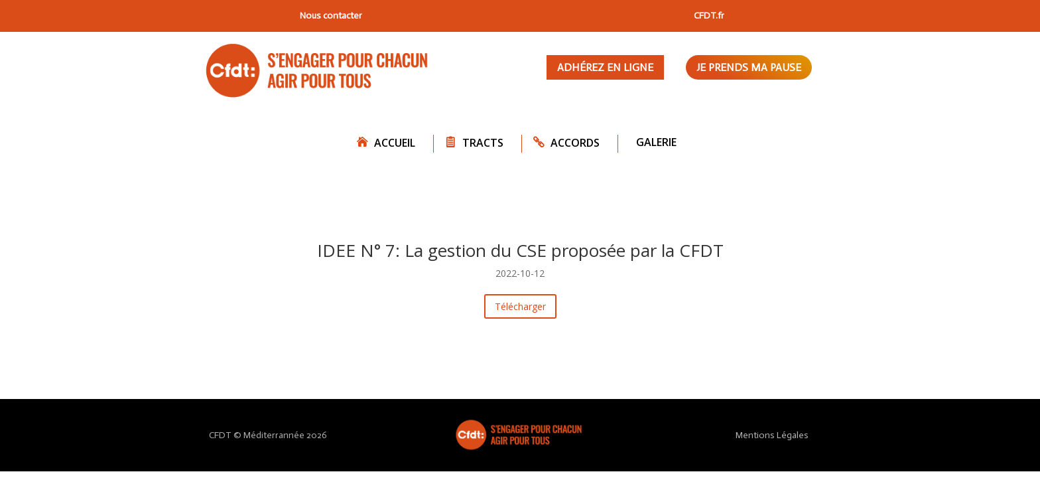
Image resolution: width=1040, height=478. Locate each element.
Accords (575, 142)
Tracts (482, 142)
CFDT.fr (709, 15)
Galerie (656, 142)
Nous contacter (331, 15)
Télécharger (520, 306)
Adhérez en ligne (605, 67)
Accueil (394, 142)
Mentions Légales (772, 435)
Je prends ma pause (748, 67)
